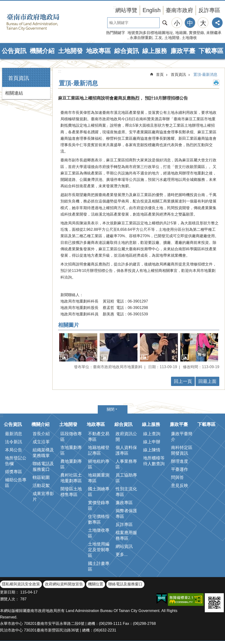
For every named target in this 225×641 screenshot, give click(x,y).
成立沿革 (41, 441)
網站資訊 (124, 546)
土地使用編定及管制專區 (98, 550)
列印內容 (216, 83)
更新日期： (9, 592)
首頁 (160, 74)
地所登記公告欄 (15, 461)
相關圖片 (68, 325)
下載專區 (211, 51)
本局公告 (13, 450)
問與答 (177, 477)
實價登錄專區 (98, 505)
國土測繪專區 (98, 492)
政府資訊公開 (126, 436)
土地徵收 (189, 38)
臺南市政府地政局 (40, 22)
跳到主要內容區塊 (2, 2)
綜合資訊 (126, 51)
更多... (122, 554)
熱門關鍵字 (115, 33)
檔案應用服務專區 (126, 535)
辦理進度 (179, 461)
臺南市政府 (179, 10)
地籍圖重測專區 (98, 478)
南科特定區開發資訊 (181, 450)
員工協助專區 (126, 478)
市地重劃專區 (71, 450)
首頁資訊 (18, 78)
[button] (78, 347)
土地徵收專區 (98, 533)
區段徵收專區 (71, 436)
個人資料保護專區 (126, 450)
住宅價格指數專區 (98, 519)
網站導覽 (126, 10)
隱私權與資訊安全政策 (21, 584)
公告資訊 (14, 51)
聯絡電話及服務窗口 (43, 466)
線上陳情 (151, 450)
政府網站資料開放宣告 (64, 584)
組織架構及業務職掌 (43, 453)
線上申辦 (151, 441)
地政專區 (98, 51)
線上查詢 (151, 433)
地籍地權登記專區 (98, 450)
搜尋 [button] (165, 22)
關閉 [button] (110, 409)
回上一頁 (183, 381)
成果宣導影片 (43, 496)
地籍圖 (181, 33)
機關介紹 (42, 51)
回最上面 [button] (207, 381)
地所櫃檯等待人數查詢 (154, 461)
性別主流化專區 (126, 492)
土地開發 (172, 38)
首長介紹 (41, 433)
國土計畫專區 (98, 566)
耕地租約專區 (98, 464)
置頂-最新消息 (205, 74)
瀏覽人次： (9, 599)
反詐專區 (209, 10)
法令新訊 (13, 441)
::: (1, 70)
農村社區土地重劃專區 (71, 478)
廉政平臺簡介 (181, 436)
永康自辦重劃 (141, 38)
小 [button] (177, 23)
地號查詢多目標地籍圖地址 (150, 33)
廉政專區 (124, 502)
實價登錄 (196, 33)
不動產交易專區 (98, 436)
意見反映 (179, 485)
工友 (158, 38)
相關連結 (14, 93)
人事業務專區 (126, 464)
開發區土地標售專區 (71, 492)
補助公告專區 (15, 482)
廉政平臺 (183, 51)
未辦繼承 (213, 33)
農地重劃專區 (71, 464)
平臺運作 (179, 469)
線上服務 (154, 51)
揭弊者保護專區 (126, 513)
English (151, 10)
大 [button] (203, 23)
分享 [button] (217, 22)
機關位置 (95, 584)
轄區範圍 (41, 477)
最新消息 (13, 433)
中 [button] (190, 23)
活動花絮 (41, 485)
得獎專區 (13, 471)
